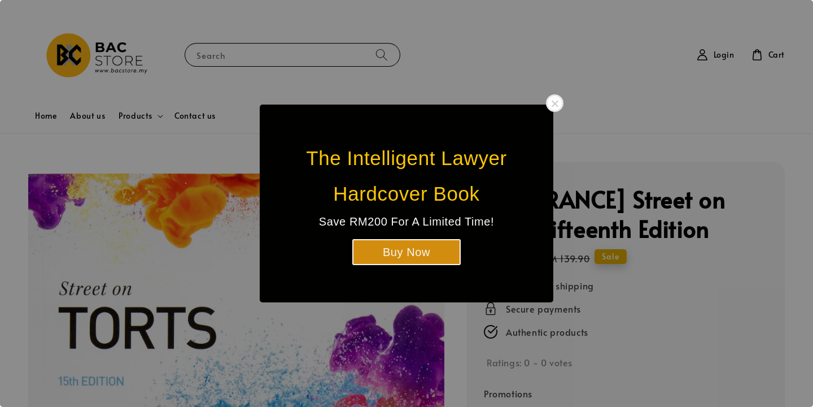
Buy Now (406, 252)
